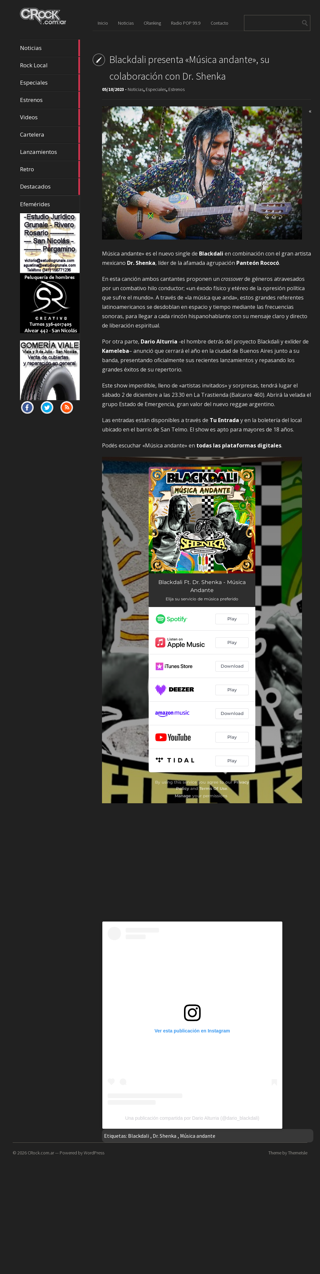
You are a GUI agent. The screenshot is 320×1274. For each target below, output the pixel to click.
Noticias (50, 48)
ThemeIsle (297, 1153)
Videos (50, 117)
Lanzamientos (50, 152)
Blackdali (138, 1135)
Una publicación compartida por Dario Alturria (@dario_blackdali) (192, 1118)
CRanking (152, 23)
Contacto (219, 23)
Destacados (50, 186)
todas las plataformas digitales (238, 445)
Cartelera (50, 134)
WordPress (94, 1153)
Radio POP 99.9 (186, 23)
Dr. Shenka (164, 1135)
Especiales (50, 82)
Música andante (197, 1135)
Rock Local (50, 65)
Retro (50, 169)
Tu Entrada (224, 420)
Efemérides (35, 204)
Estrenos (50, 100)
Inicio (103, 23)
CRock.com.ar (41, 1153)
